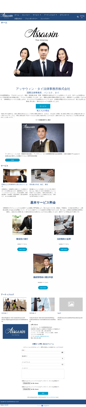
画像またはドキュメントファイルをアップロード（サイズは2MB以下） (41, 381)
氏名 (23, 350)
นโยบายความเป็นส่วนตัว (51, 397)
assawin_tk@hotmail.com (42, 336)
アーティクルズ (7, 294)
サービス (4, 165)
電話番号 (24, 356)
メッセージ (25, 368)
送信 (43, 393)
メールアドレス (26, 362)
